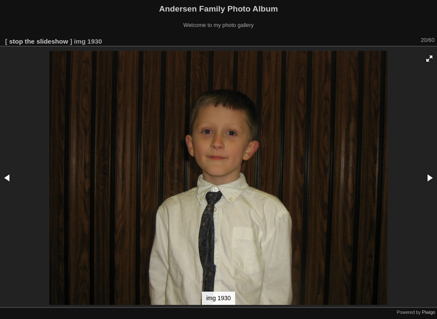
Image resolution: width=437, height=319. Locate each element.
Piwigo (428, 312)
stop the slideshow (38, 41)
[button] (429, 58)
